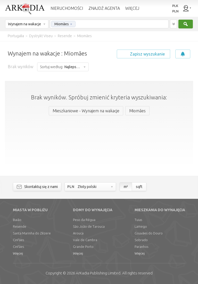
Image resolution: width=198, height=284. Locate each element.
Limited (98, 273)
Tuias (138, 220)
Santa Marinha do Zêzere (32, 233)
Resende (19, 226)
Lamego (141, 226)
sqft (139, 187)
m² (126, 187)
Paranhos (141, 246)
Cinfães (18, 240)
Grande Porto (83, 246)
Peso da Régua (84, 220)
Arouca (78, 233)
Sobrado (141, 240)
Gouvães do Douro (149, 233)
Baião (17, 220)
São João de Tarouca (89, 226)
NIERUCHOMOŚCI (67, 8)
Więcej (18, 253)
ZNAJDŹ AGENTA (104, 8)
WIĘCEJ (132, 8)
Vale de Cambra (85, 240)
